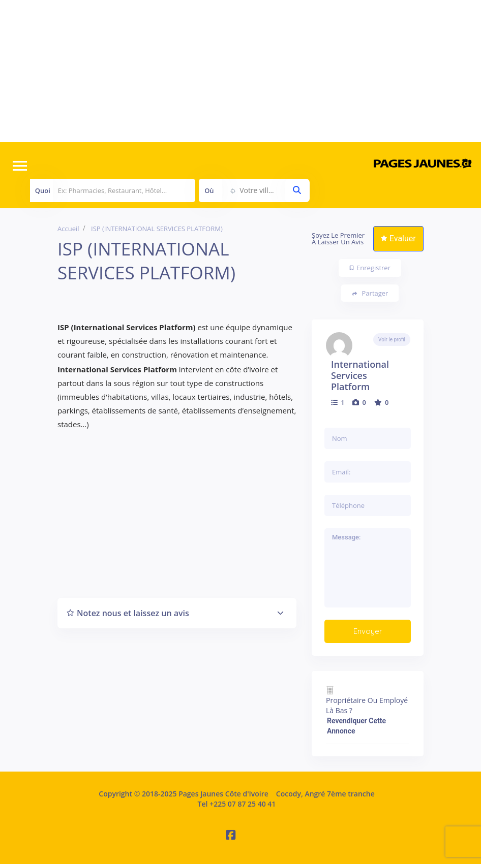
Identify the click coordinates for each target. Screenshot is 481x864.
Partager (370, 293)
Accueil (68, 228)
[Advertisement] (240, 71)
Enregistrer (370, 267)
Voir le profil (391, 339)
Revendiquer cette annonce (356, 726)
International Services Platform (360, 375)
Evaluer (398, 238)
